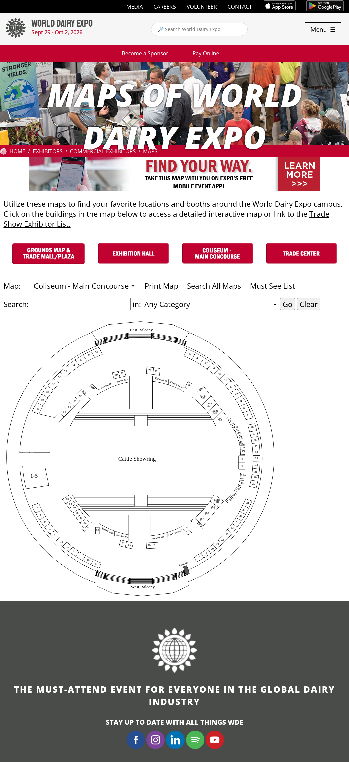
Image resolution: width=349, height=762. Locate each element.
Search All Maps (214, 286)
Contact (240, 6)
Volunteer (202, 6)
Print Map (161, 286)
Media (134, 6)
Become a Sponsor (145, 53)
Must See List (272, 286)
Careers (165, 6)
